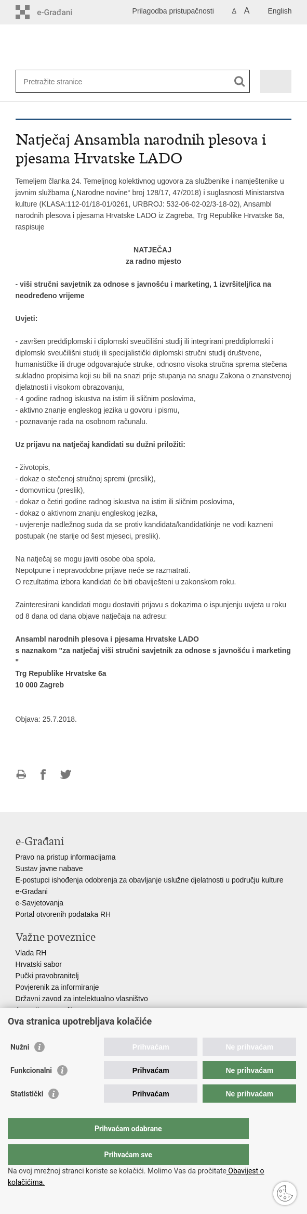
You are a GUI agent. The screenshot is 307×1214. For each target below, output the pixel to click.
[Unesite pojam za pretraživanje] (61, 81)
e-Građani (32, 891)
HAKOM (29, 1021)
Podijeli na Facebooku (43, 774)
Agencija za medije (46, 1010)
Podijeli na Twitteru (65, 774)
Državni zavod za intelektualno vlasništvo (82, 998)
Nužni (19, 1068)
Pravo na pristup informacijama (66, 857)
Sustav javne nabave (49, 868)
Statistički (26, 1114)
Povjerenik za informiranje (57, 987)
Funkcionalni (31, 1091)
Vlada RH (31, 953)
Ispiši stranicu (21, 774)
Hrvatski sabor (39, 964)
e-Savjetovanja (40, 903)
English (280, 11)
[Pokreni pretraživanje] (239, 81)
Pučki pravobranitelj (47, 976)
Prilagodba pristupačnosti (173, 11)
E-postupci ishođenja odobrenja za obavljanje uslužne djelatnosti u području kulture (150, 880)
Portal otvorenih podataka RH (63, 914)
